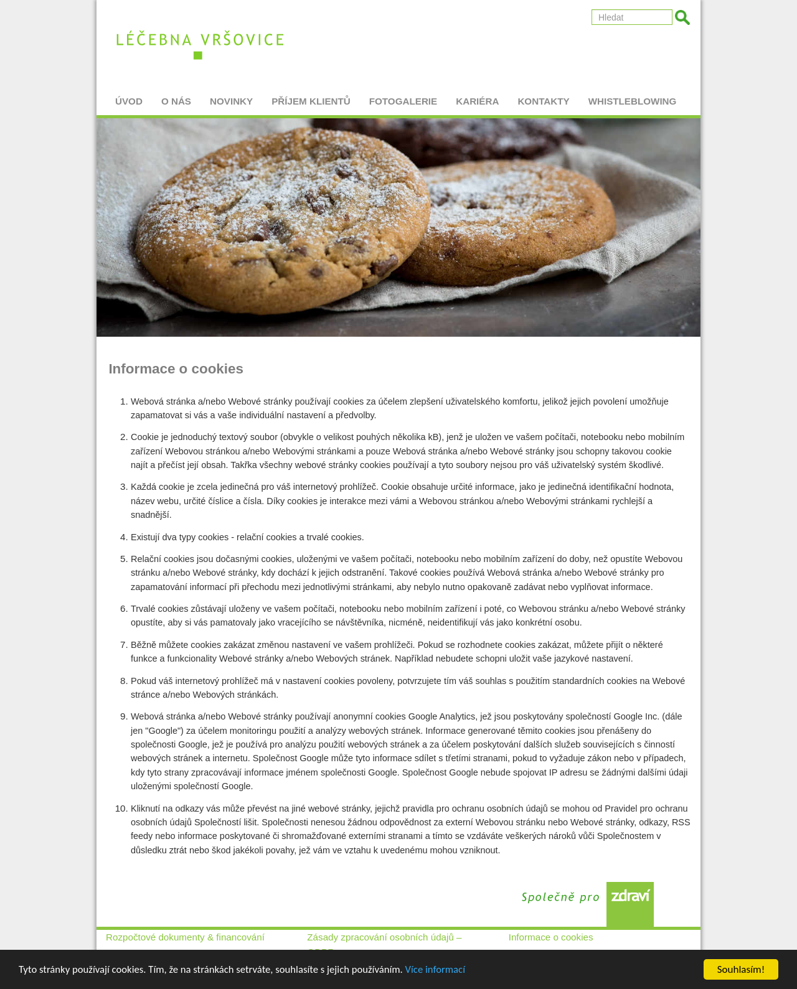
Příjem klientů (311, 96)
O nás (176, 96)
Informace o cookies (551, 937)
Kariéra (477, 96)
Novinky (231, 96)
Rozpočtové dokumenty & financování (185, 937)
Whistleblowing (632, 96)
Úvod (129, 96)
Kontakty (543, 96)
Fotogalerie (403, 96)
